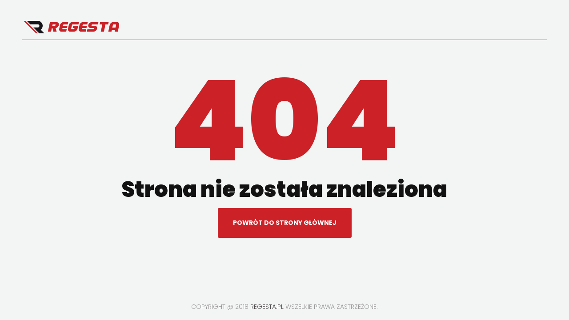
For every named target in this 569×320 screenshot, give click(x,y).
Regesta (71, 27)
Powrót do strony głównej (285, 222)
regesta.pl (267, 306)
